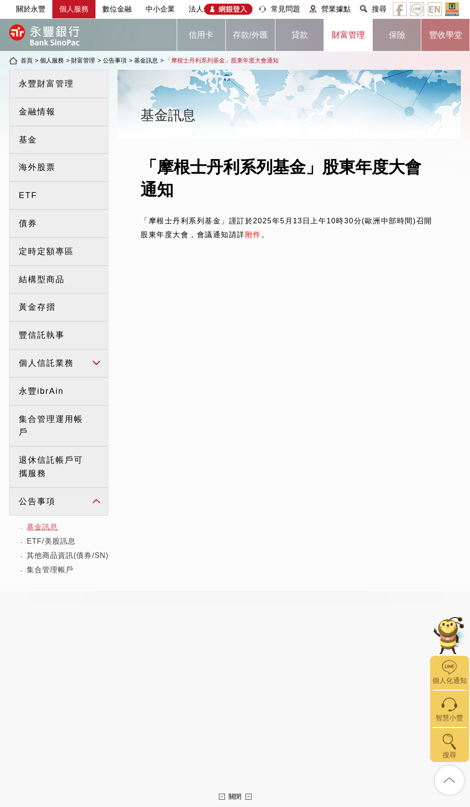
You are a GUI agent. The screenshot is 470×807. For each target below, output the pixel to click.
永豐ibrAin (41, 391)
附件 (253, 235)
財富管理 (348, 35)
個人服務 (74, 9)
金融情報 (37, 111)
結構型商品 (42, 279)
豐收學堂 (445, 35)
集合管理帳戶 (50, 570)
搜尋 (379, 9)
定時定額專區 (46, 251)
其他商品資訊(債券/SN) (67, 555)
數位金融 (117, 9)
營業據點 (336, 9)
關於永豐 (30, 9)
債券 (28, 223)
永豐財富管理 (46, 83)
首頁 (27, 60)
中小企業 (160, 9)
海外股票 (37, 167)
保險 (397, 35)
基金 (28, 139)
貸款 (299, 35)
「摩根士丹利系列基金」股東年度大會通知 (222, 60)
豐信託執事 (42, 335)
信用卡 (201, 35)
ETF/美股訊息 (51, 541)
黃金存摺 (37, 307)
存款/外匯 (250, 35)
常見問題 (285, 9)
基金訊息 (146, 60)
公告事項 (115, 60)
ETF (28, 195)
